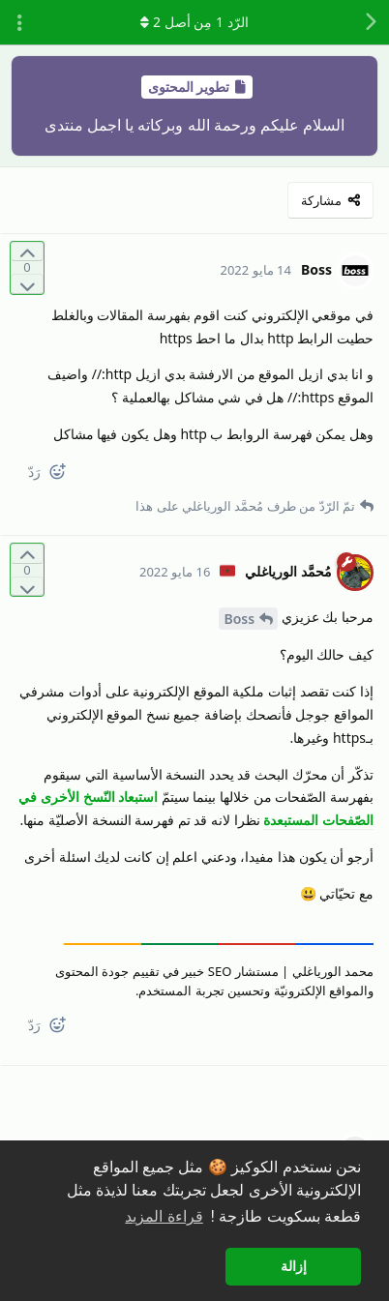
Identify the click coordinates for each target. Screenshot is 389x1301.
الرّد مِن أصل (194, 22)
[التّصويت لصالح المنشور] (27, 252)
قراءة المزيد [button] (163, 1216)
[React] (64, 475)
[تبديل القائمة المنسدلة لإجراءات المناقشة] (19, 22)
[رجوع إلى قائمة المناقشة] (369, 22)
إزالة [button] (294, 1266)
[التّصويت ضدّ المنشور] (27, 284)
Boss (239, 618)
